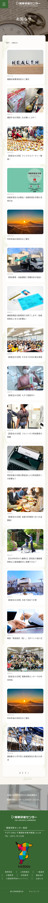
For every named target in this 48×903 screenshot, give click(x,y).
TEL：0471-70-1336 (14, 836)
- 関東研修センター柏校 (16, 828)
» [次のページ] (28, 773)
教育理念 (8, 872)
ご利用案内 (24, 872)
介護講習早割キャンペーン (17, 879)
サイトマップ (34, 891)
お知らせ (39, 879)
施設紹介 (39, 875)
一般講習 (40, 872)
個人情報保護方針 (17, 891)
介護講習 (9, 875)
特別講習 (24, 875)
